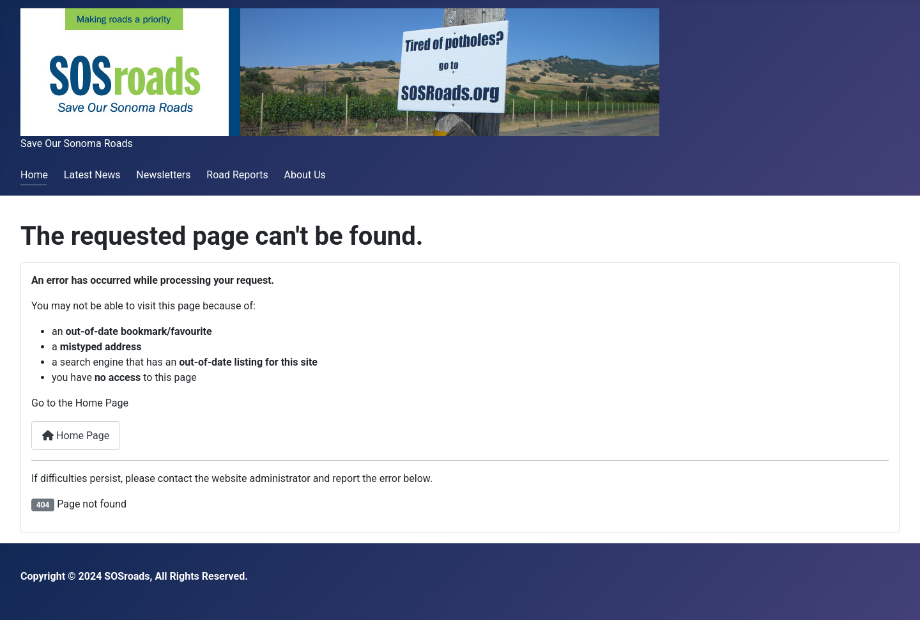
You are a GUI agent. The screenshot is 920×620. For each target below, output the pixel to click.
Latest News (92, 175)
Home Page (75, 436)
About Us (305, 175)
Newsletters (163, 175)
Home (34, 175)
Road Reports (237, 175)
